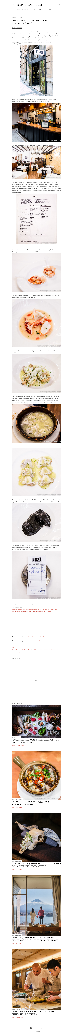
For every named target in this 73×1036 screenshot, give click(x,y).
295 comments (20, 745)
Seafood (14, 652)
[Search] (60, 4)
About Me (25, 9)
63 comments (19, 943)
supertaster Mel (30, 5)
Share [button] (13, 647)
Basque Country (20, 649)
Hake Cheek (31, 649)
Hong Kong (34, 9)
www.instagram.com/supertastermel (35, 641)
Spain (18, 652)
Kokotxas (36, 649)
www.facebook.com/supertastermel (34, 637)
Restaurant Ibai (47, 649)
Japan (41, 9)
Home (19, 9)
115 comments (19, 807)
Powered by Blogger (36, 1028)
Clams (25, 649)
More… (50, 9)
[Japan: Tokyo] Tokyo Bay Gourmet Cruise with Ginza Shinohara (34, 1012)
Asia (45, 9)
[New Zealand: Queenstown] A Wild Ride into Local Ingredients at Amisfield (36, 864)
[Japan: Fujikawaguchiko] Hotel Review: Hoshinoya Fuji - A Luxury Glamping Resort (35, 938)
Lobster (41, 649)
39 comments (19, 869)
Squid (21, 652)
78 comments (19, 1017)
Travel (24, 652)
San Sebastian (54, 649)
